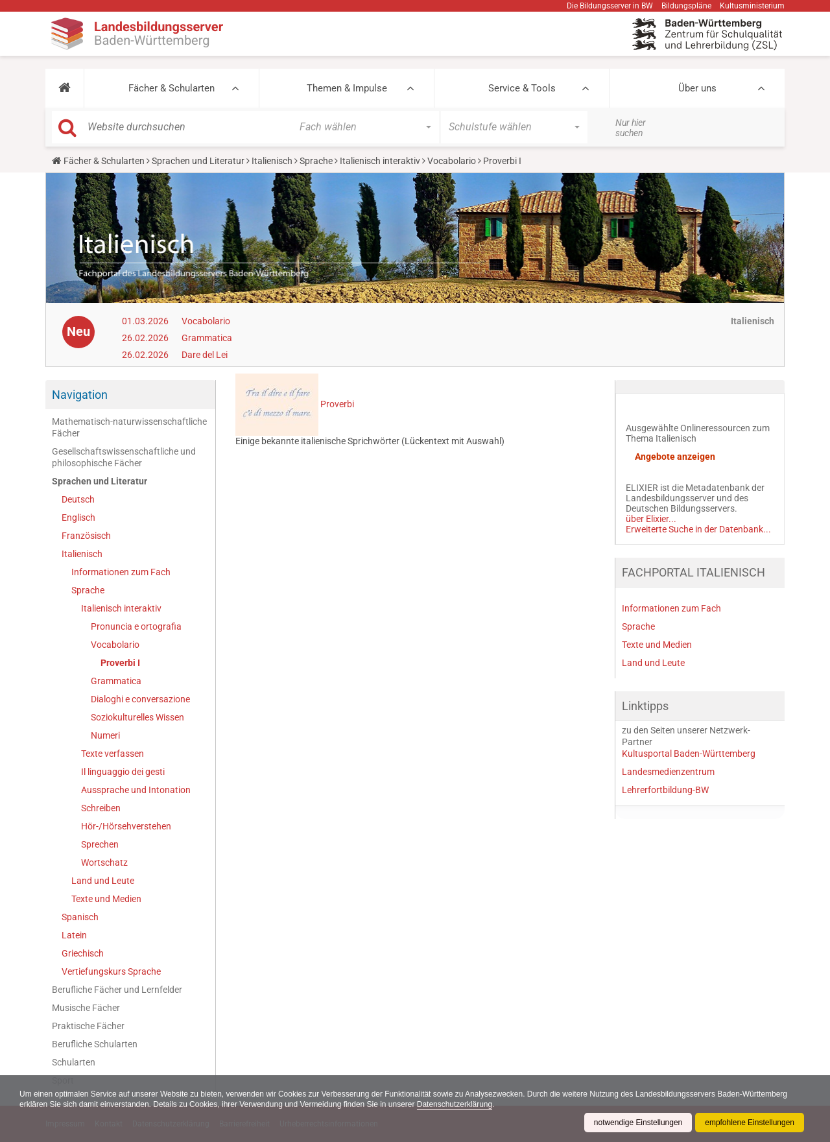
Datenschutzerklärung (455, 1104)
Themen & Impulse (347, 88)
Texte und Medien (106, 899)
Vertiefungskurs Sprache (111, 971)
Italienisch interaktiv (380, 161)
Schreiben (101, 808)
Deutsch (78, 499)
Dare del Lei (205, 355)
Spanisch (80, 917)
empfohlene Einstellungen (749, 1122)
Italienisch (272, 161)
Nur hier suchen (630, 127)
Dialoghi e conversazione (140, 699)
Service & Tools (522, 88)
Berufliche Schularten (94, 1044)
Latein (74, 935)
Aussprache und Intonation (136, 790)
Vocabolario (451, 161)
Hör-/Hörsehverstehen (126, 826)
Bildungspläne (686, 5)
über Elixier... (651, 519)
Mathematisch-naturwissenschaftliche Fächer (129, 427)
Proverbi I (120, 663)
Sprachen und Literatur (198, 161)
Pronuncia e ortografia (136, 626)
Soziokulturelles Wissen (137, 717)
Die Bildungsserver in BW (610, 5)
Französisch (86, 535)
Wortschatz (104, 862)
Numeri (105, 735)
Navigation (80, 394)
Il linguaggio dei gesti (123, 772)
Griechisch (83, 953)
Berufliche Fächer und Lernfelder (117, 989)
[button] (64, 88)
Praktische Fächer (88, 1026)
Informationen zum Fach (121, 572)
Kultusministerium (752, 5)
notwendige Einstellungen (637, 1122)
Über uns (697, 88)
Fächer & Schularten (171, 88)
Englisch (78, 517)
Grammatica (207, 338)
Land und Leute (102, 880)
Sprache (316, 161)
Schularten (73, 1062)
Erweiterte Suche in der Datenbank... (698, 529)
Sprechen (100, 844)
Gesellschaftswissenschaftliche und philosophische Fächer (124, 457)
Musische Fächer (86, 1008)
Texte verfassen (112, 753)
